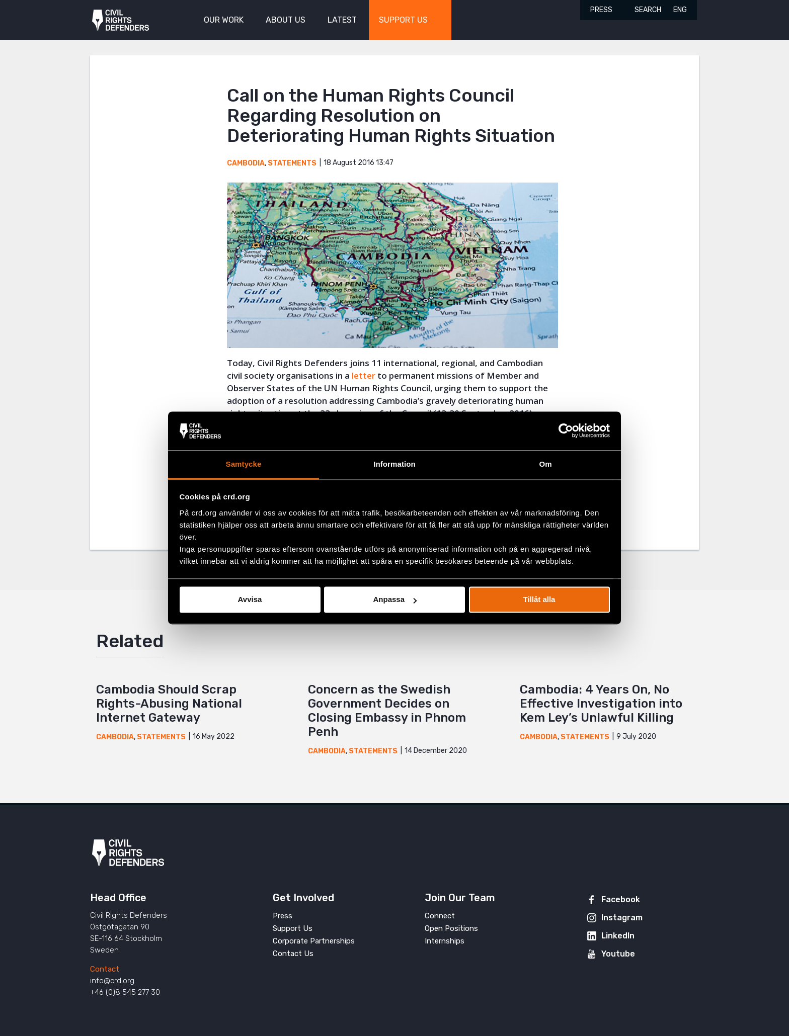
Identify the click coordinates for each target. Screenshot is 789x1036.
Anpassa (395, 599)
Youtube (618, 954)
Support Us (292, 928)
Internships (444, 940)
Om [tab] (545, 464)
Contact (104, 969)
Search (648, 10)
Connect (440, 915)
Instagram (622, 917)
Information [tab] (394, 464)
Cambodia (246, 163)
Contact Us (293, 953)
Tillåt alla (539, 599)
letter (363, 375)
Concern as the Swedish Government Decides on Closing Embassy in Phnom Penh (387, 710)
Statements (292, 163)
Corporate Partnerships (314, 940)
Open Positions (451, 928)
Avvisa (250, 599)
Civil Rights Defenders (120, 20)
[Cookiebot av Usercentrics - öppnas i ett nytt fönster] (566, 431)
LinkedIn (618, 935)
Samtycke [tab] (244, 464)
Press (601, 10)
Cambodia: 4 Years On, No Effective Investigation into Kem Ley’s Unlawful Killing (601, 703)
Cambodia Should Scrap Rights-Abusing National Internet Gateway (169, 703)
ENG (680, 10)
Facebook (620, 899)
